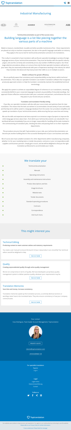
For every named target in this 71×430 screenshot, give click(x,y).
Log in (35, 370)
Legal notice (35, 381)
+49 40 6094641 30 (35, 354)
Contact (35, 386)
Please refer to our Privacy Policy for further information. (35, 425)
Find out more (35, 256)
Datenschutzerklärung (35, 384)
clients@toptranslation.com (35, 349)
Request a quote (35, 343)
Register (35, 368)
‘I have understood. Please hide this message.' (35, 428)
